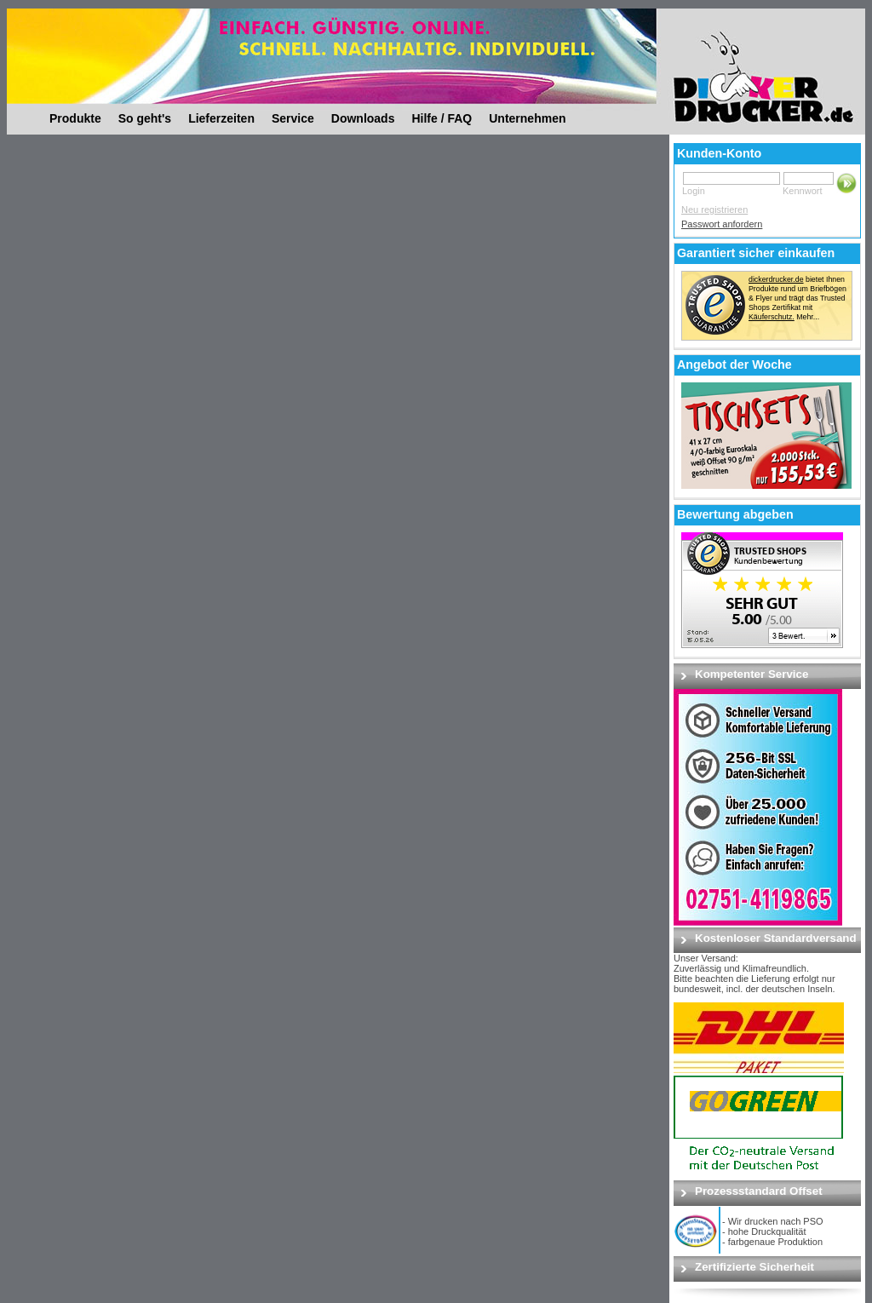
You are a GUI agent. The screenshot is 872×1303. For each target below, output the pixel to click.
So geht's (144, 118)
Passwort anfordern (721, 224)
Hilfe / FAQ (441, 118)
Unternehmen (527, 118)
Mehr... (807, 317)
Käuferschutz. (772, 317)
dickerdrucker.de (776, 279)
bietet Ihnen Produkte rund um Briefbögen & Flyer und (797, 288)
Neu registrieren (714, 209)
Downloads (363, 118)
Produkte (75, 118)
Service (293, 118)
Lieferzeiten (221, 118)
